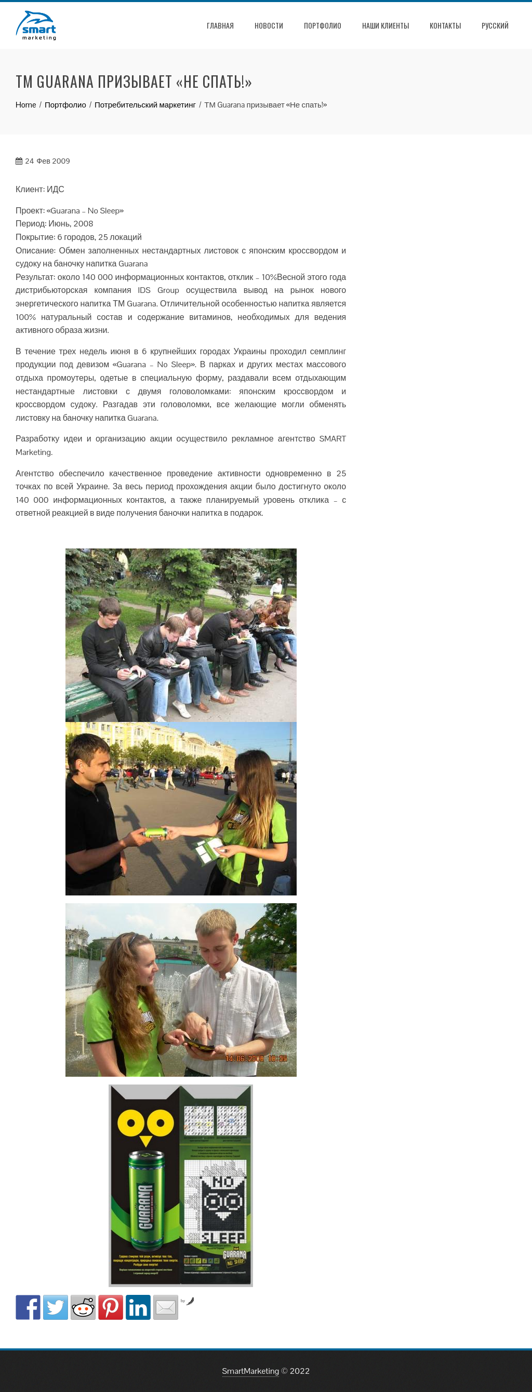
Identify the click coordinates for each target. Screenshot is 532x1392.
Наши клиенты (385, 25)
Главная (220, 25)
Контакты (445, 25)
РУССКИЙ (495, 25)
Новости (269, 25)
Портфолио (322, 25)
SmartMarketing (251, 1371)
